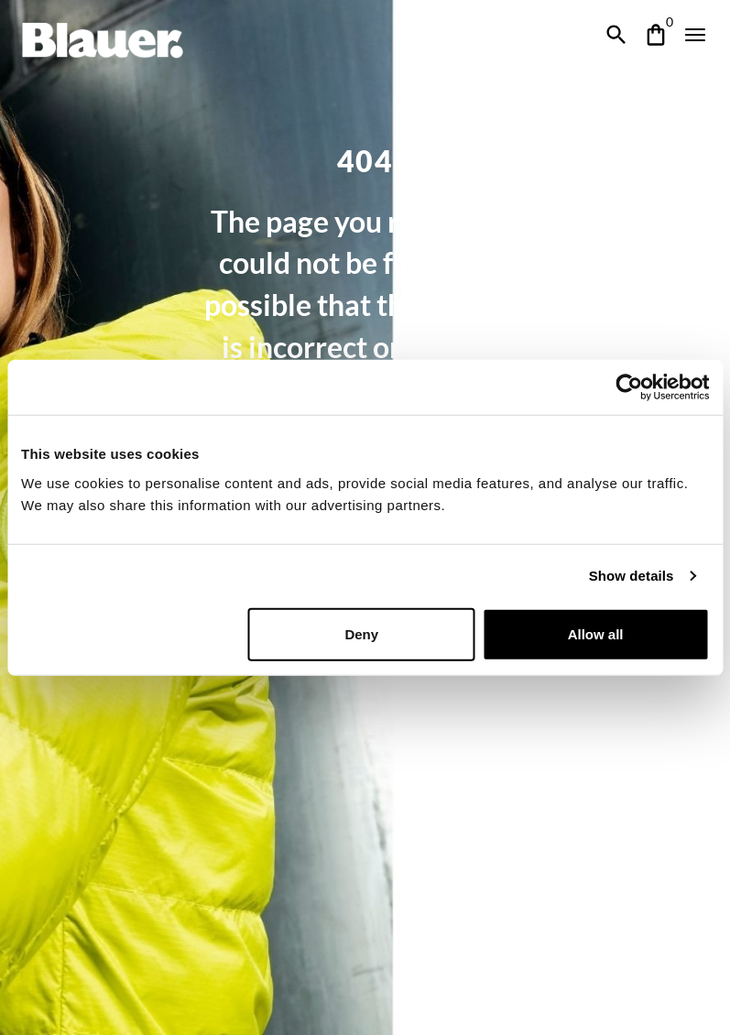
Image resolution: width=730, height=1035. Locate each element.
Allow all (596, 633)
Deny (361, 633)
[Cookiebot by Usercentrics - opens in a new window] (629, 387)
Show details (631, 575)
